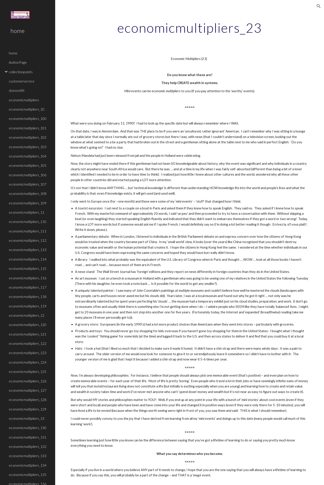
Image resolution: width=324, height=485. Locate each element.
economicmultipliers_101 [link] (27, 128)
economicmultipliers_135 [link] (27, 474)
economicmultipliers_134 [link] (27, 465)
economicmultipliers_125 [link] (27, 371)
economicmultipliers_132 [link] (27, 446)
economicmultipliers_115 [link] (27, 268)
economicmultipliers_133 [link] (27, 456)
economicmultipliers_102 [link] (27, 137)
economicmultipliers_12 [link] (26, 315)
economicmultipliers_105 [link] (27, 165)
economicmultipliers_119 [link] (27, 306)
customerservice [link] (21, 81)
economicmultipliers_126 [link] (27, 381)
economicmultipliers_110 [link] (27, 221)
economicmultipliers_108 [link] (27, 193)
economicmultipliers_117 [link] (27, 287)
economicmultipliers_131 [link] (27, 437)
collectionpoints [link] (21, 72)
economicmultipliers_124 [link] (27, 362)
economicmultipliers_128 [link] (27, 399)
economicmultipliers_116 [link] (27, 278)
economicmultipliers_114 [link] (27, 259)
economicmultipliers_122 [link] (27, 343)
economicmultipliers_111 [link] (27, 231)
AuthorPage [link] (18, 62)
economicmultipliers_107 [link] (27, 184)
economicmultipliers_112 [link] (27, 240)
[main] (189, 28)
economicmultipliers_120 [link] (27, 324)
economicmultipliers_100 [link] (27, 118)
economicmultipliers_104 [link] (27, 156)
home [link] (13, 53)
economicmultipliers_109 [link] (27, 203)
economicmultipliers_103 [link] (27, 147)
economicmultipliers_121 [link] (27, 334)
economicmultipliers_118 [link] (27, 296)
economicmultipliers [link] (24, 100)
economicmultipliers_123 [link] (27, 353)
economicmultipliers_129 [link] (27, 409)
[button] (318, 6)
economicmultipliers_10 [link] (26, 109)
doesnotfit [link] (16, 90)
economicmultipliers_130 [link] (27, 428)
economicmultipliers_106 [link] (27, 175)
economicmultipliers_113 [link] (27, 249)
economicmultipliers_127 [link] (27, 390)
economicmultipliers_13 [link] (26, 418)
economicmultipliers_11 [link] (26, 212)
